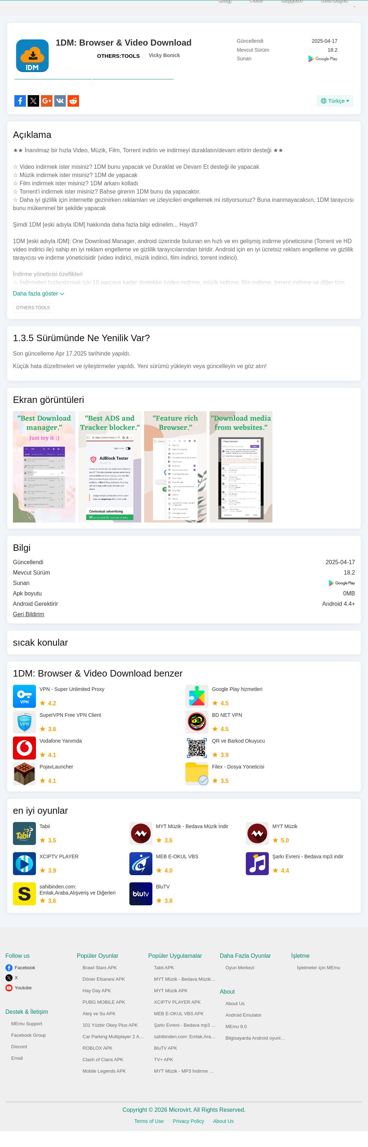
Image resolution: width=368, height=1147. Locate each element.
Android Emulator (243, 1031)
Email (17, 1074)
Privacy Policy (188, 1137)
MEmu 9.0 (236, 1042)
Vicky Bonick (164, 55)
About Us (234, 1019)
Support (280, 8)
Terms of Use (149, 1137)
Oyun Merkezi (239, 983)
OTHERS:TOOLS (118, 56)
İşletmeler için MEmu (318, 983)
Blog (213, 8)
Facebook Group (28, 1051)
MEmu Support (26, 1039)
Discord (19, 1062)
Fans (244, 8)
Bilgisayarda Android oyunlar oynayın (263, 1054)
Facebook (25, 983)
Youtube (23, 1003)
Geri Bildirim (28, 630)
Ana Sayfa (322, 8)
